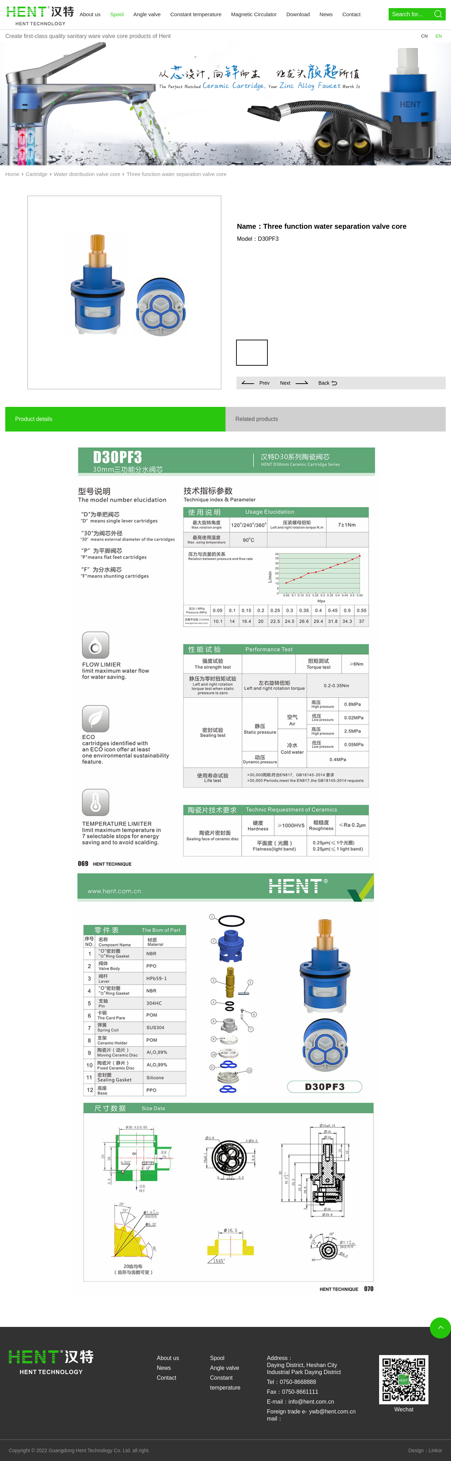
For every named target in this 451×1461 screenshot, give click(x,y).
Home (12, 174)
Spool (117, 14)
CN (424, 36)
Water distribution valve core (87, 174)
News (326, 14)
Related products (256, 419)
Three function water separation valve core (176, 174)
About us (90, 14)
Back (324, 382)
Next (294, 383)
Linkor (435, 1450)
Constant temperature (195, 14)
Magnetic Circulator (254, 14)
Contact (351, 14)
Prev (256, 383)
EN (438, 36)
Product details (33, 419)
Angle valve (147, 14)
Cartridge (37, 174)
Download (298, 14)
